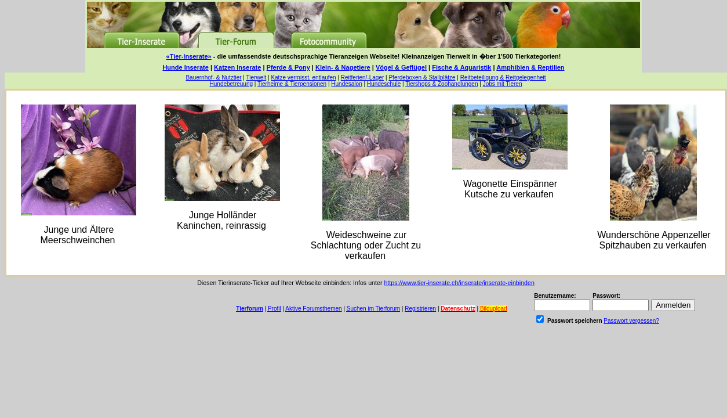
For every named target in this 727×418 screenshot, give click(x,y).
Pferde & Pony (288, 67)
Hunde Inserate (185, 67)
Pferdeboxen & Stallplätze (421, 77)
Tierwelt (256, 77)
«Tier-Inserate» (189, 56)
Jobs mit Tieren (502, 84)
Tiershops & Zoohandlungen (441, 84)
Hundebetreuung (231, 84)
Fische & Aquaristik (461, 67)
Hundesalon (346, 84)
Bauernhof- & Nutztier (213, 77)
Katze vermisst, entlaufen (303, 77)
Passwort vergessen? (631, 321)
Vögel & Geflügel (401, 67)
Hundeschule (384, 84)
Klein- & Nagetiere (342, 67)
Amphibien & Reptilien (530, 67)
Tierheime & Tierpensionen (291, 84)
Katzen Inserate (237, 67)
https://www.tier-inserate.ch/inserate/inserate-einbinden (459, 282)
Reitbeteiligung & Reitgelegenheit (503, 77)
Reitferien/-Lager (362, 77)
